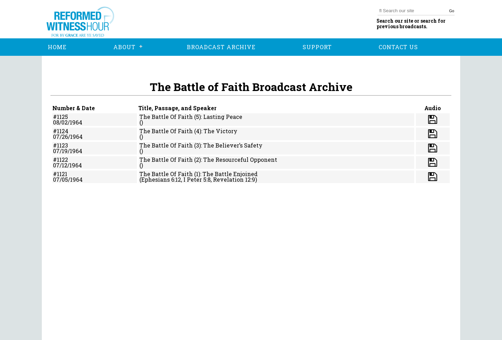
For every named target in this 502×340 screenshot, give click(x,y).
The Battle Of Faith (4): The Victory (188, 131)
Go (451, 11)
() (141, 122)
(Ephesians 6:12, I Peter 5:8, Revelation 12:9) (198, 179)
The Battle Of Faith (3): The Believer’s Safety (201, 145)
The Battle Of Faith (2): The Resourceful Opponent (208, 159)
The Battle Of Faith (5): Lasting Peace (190, 116)
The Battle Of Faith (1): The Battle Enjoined (198, 173)
